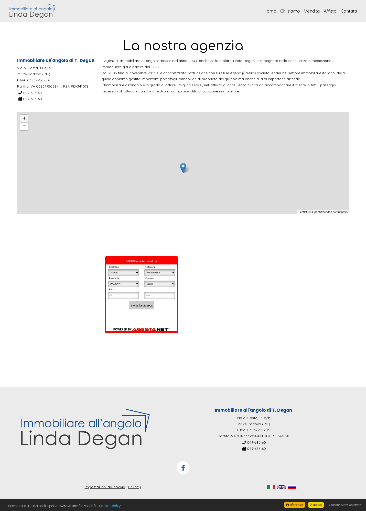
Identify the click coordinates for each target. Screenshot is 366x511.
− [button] (24, 126)
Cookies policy (110, 505)
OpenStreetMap (322, 212)
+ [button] (24, 119)
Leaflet (303, 212)
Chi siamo (290, 11)
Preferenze (294, 504)
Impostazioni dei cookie (105, 487)
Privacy (134, 487)
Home (269, 11)
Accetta (315, 504)
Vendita (312, 11)
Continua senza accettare (345, 505)
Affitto (330, 11)
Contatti (349, 11)
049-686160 (32, 92)
